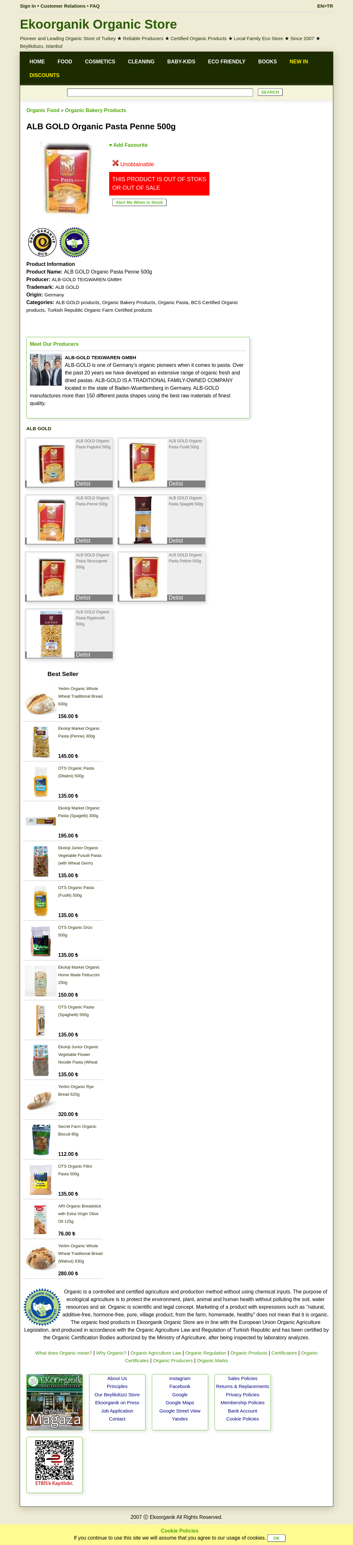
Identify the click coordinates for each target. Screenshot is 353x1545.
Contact (117, 1418)
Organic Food (43, 110)
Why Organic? (111, 1353)
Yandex (180, 1418)
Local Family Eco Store (258, 38)
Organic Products (248, 1353)
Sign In (28, 6)
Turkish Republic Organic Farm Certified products (99, 310)
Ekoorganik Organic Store (98, 24)
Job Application (117, 1410)
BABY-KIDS (181, 61)
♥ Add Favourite (128, 145)
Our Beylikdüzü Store (117, 1394)
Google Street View (180, 1410)
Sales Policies (242, 1378)
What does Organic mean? (63, 1353)
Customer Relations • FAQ (70, 6)
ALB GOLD (67, 287)
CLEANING (141, 61)
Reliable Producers (143, 38)
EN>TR (325, 6)
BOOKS (267, 61)
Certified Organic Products (199, 38)
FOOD (65, 61)
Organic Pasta (173, 302)
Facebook (179, 1386)
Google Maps (180, 1402)
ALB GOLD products (77, 302)
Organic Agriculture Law (156, 1353)
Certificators (284, 1353)
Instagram (180, 1378)
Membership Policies (243, 1402)
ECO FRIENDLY (227, 61)
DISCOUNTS (45, 75)
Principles (117, 1386)
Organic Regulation (205, 1353)
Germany (54, 294)
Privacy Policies (242, 1394)
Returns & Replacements (242, 1386)
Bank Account (242, 1410)
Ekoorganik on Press (117, 1402)
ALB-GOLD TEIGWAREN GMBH (87, 279)
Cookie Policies (242, 1418)
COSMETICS (100, 61)
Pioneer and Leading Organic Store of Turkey (68, 38)
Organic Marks (212, 1360)
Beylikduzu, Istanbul (41, 46)
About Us (117, 1378)
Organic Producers (173, 1360)
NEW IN (299, 61)
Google (179, 1394)
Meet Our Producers (54, 344)
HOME (37, 61)
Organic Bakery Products (95, 110)
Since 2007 (302, 38)
